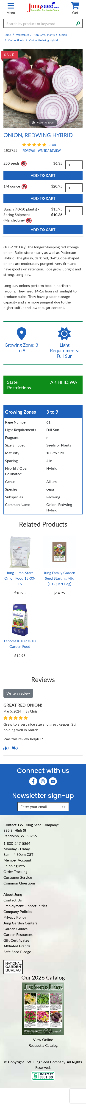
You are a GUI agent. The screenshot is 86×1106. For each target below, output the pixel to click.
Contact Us (12, 900)
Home (7, 34)
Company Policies (17, 911)
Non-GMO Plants (44, 34)
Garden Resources (18, 934)
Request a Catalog (43, 1045)
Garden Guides (15, 928)
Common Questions (19, 883)
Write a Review (49, 150)
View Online (43, 1039)
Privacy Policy (14, 917)
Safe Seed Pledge (17, 951)
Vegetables (22, 34)
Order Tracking (15, 871)
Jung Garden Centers (20, 923)
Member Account (17, 860)
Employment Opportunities (25, 905)
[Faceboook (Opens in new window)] (33, 781)
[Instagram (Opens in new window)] (43, 781)
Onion (63, 34)
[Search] (78, 23)
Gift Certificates (16, 940)
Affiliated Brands (16, 945)
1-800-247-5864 (16, 843)
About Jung (12, 894)
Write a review (18, 693)
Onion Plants (16, 40)
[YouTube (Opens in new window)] (53, 781)
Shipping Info (14, 865)
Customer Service (17, 877)
